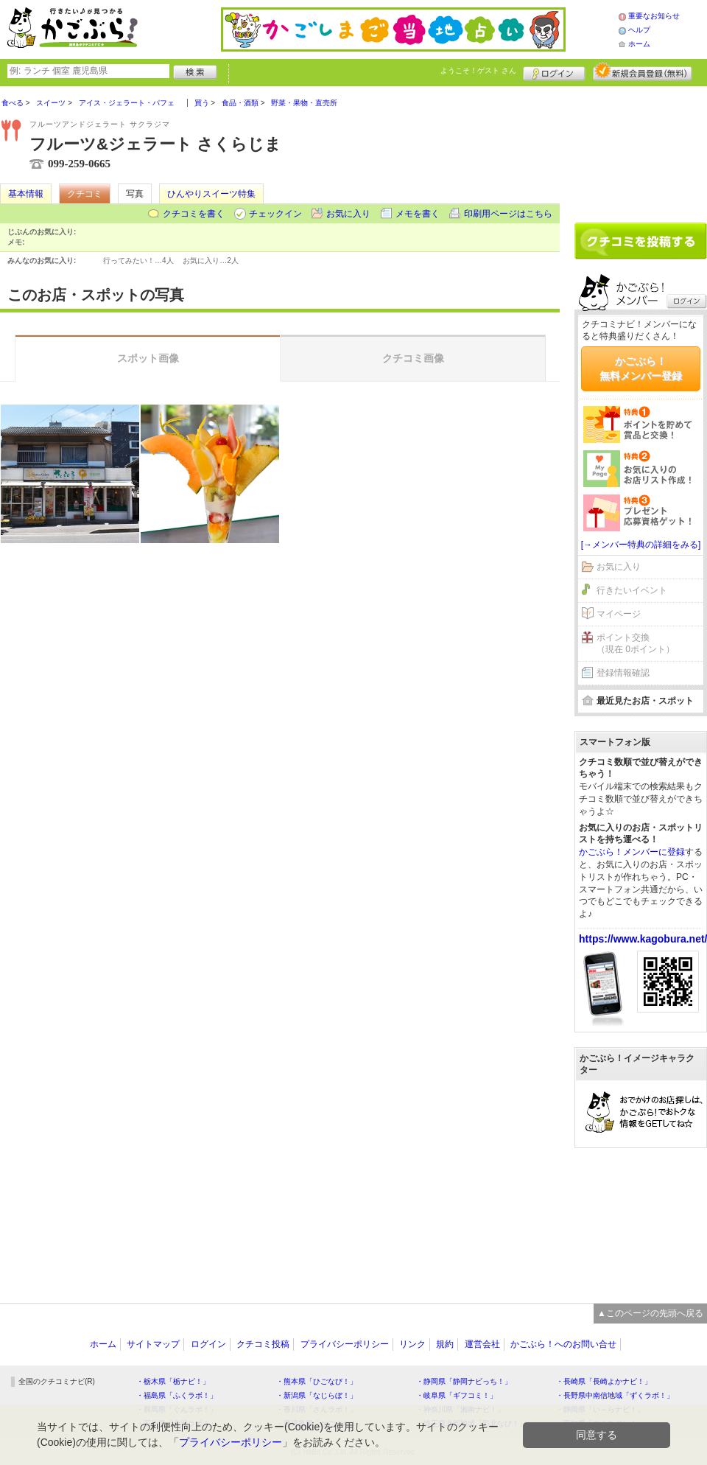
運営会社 (482, 1344)
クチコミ (84, 194)
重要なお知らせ (654, 16)
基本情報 (25, 194)
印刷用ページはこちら (508, 214)
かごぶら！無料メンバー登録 (640, 368)
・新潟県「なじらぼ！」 (316, 1395)
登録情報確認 (623, 673)
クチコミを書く (194, 214)
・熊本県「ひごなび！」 (316, 1381)
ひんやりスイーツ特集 (211, 194)
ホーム (639, 44)
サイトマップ (153, 1344)
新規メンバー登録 (642, 71)
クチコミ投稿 (262, 1344)
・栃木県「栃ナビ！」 (173, 1381)
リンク (412, 1344)
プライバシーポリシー (344, 1344)
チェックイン (275, 214)
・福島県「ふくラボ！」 (176, 1395)
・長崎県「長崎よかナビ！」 (604, 1381)
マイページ (619, 614)
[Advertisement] (640, 149)
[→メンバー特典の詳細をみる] (641, 544)
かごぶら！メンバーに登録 (632, 852)
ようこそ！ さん (478, 70)
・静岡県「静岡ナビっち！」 (464, 1381)
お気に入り (348, 214)
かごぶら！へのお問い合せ (563, 1344)
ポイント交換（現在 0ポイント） (636, 643)
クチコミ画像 (413, 358)
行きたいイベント (632, 590)
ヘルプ (639, 30)
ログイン (554, 71)
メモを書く (417, 214)
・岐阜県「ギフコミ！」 (456, 1395)
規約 (445, 1344)
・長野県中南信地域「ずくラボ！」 (615, 1395)
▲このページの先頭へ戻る (650, 1313)
